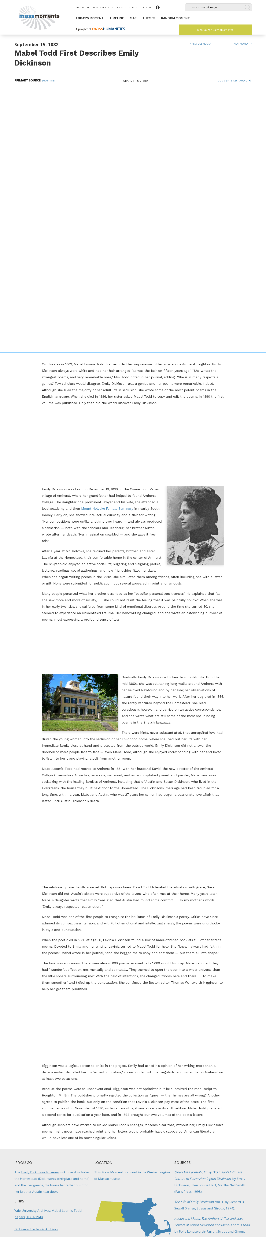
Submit (224, 1216)
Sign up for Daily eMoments (215, 29)
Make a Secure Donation (41, 1216)
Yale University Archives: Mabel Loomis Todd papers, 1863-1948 (48, 948)
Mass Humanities (56, 1196)
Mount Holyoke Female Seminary (107, 243)
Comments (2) (227, 80)
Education (116, 1135)
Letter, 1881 (48, 80)
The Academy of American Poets (38, 988)
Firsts (129, 1135)
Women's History (187, 1029)
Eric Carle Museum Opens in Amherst (195, 1121)
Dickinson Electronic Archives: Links (40, 976)
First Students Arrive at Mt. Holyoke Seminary (133, 1121)
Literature (181, 1018)
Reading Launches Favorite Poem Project (71, 1121)
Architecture (188, 1132)
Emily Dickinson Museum (40, 907)
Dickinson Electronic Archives (36, 964)
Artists (179, 1008)
